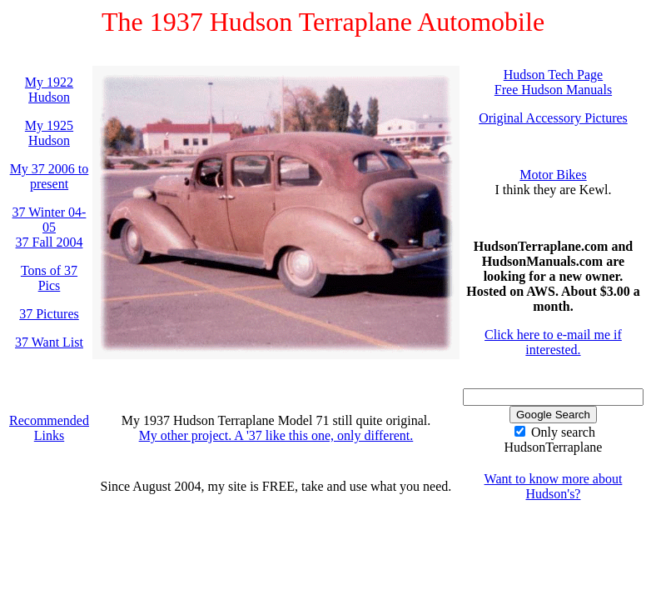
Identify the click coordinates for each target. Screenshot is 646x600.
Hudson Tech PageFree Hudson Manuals (553, 82)
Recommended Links (49, 427)
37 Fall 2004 (49, 242)
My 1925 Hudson (49, 133)
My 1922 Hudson (49, 89)
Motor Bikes (552, 175)
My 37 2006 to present (49, 176)
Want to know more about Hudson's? (553, 486)
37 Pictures (49, 314)
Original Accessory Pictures (553, 118)
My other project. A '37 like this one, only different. (276, 435)
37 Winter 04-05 (49, 219)
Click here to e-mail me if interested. (553, 342)
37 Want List (49, 342)
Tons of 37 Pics (49, 277)
